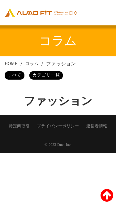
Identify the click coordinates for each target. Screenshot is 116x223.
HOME (11, 63)
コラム (31, 63)
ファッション (61, 63)
